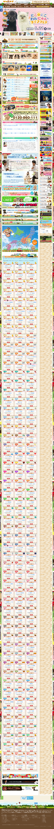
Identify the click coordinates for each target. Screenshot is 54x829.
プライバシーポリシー (44, 826)
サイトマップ (37, 826)
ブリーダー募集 (25, 820)
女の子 (23, 84)
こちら (31, 150)
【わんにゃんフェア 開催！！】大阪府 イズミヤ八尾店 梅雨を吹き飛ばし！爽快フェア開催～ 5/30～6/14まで (20, 133)
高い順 (23, 91)
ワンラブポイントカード (26, 819)
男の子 (20, 84)
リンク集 (50, 826)
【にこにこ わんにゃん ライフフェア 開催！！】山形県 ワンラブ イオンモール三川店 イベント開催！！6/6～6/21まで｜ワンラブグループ (20, 125)
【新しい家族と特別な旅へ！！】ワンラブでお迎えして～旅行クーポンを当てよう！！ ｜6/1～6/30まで (20, 129)
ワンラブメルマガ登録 (26, 818)
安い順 (20, 91)
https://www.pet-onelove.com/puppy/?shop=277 (15, 149)
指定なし (16, 84)
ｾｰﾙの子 (26, 91)
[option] (27, 19)
